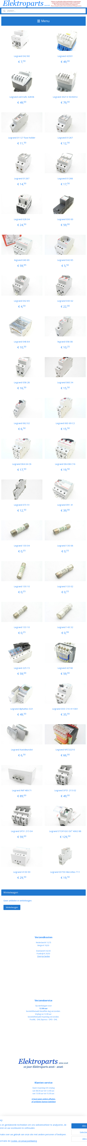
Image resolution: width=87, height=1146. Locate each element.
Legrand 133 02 (65, 586)
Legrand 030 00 (65, 219)
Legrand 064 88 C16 (65, 464)
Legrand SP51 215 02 (65, 790)
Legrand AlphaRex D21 (21, 708)
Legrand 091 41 (65, 504)
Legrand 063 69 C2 (65, 423)
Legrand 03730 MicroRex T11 (65, 871)
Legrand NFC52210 (65, 749)
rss (59, 1141)
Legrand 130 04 (22, 545)
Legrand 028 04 (22, 219)
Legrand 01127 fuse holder (21, 137)
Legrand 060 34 (65, 382)
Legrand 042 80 (22, 56)
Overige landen (43, 956)
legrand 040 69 (21, 260)
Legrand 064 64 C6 (21, 464)
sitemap (52, 1141)
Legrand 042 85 (65, 260)
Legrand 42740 (65, 668)
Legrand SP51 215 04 (22, 831)
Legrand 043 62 (65, 300)
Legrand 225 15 (22, 668)
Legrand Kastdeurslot (22, 749)
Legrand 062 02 (22, 423)
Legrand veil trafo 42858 (22, 96)
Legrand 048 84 (22, 341)
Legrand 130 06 (65, 545)
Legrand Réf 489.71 (22, 790)
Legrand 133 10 (22, 627)
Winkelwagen (12, 907)
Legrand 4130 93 (21, 871)
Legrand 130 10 (22, 586)
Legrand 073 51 (22, 504)
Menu (43, 21)
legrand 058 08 (65, 341)
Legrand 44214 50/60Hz (65, 96)
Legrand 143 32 (65, 627)
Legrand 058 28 (22, 382)
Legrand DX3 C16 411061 (65, 708)
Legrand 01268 (65, 178)
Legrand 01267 (65, 137)
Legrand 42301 (65, 56)
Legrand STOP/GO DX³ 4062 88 (65, 831)
